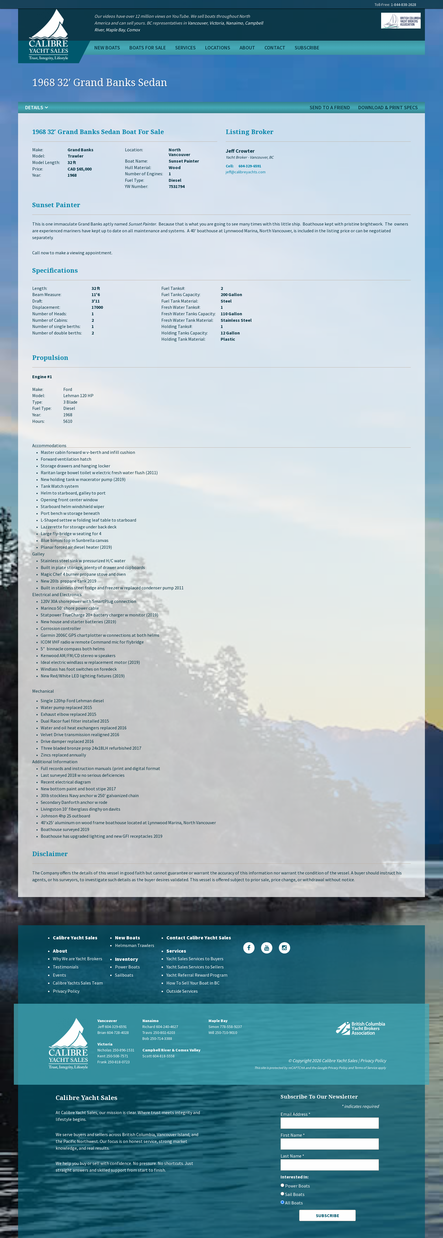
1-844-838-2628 (403, 4)
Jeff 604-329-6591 (112, 1026)
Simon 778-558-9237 (225, 1026)
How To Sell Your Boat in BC (193, 983)
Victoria (216, 23)
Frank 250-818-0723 (113, 1061)
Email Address (295, 1114)
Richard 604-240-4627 (160, 1026)
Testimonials (66, 967)
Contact (274, 47)
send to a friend (330, 107)
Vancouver (197, 23)
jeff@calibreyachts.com (246, 171)
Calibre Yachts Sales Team (78, 983)
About (247, 47)
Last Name (292, 1156)
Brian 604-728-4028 (113, 1032)
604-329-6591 (249, 166)
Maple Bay (115, 29)
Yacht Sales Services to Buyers (194, 958)
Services (185, 47)
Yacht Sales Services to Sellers (195, 967)
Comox (133, 29)
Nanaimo (234, 23)
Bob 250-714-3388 (157, 1038)
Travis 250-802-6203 (158, 1032)
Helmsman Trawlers (134, 945)
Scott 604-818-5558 (158, 1055)
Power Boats (127, 967)
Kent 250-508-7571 (112, 1055)
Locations (217, 47)
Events (59, 975)
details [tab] (34, 107)
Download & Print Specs (388, 107)
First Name (293, 1135)
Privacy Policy (66, 991)
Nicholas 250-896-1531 (115, 1050)
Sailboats (124, 975)
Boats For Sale (147, 47)
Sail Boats (295, 1194)
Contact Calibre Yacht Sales (198, 937)
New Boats (107, 47)
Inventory (126, 959)
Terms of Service (365, 1068)
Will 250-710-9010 (223, 1032)
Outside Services (182, 991)
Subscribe (307, 47)
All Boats (294, 1203)
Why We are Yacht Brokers (77, 958)
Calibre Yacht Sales (75, 937)
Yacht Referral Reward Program (196, 975)
